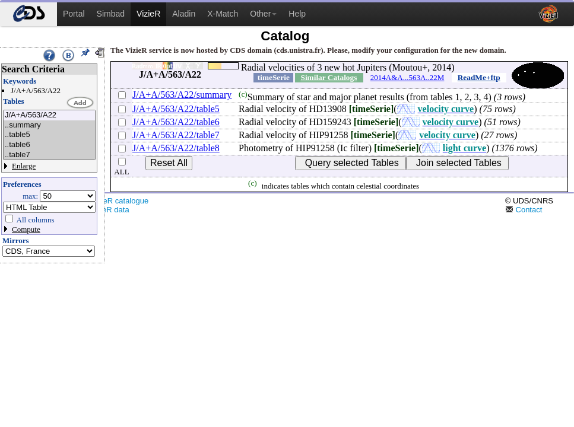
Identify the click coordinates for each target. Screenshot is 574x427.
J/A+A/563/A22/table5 (176, 109)
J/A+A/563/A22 (49, 115)
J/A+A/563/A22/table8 (176, 148)
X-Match (222, 13)
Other (263, 13)
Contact (523, 209)
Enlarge (24, 165)
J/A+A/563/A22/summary (181, 95)
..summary (49, 125)
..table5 (49, 135)
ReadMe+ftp (479, 77)
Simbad (111, 13)
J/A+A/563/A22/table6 (176, 122)
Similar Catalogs (328, 77)
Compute (26, 229)
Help (297, 13)
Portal (74, 13)
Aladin (183, 13)
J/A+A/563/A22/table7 (176, 135)
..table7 (49, 155)
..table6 (49, 145)
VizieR (148, 13)
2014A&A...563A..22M (407, 77)
